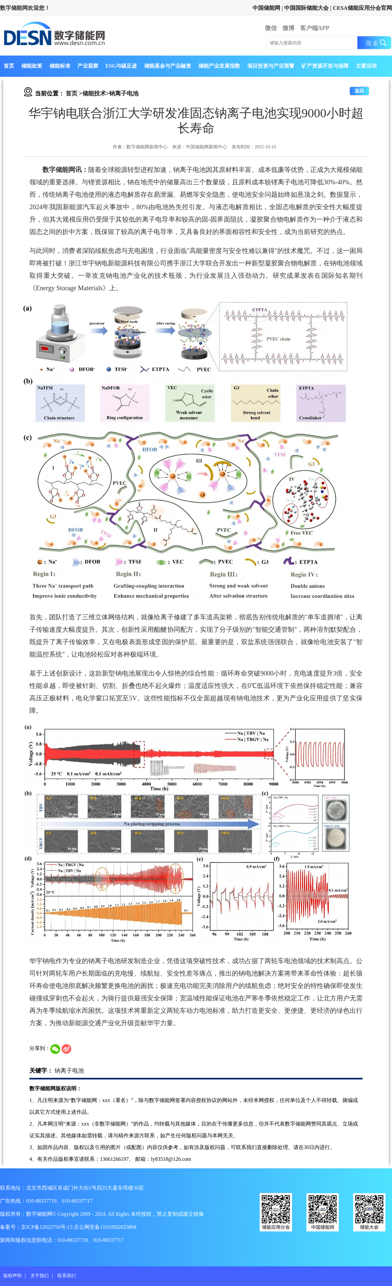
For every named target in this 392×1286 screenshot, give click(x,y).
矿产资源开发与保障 (325, 66)
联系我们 (66, 1275)
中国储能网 (266, 8)
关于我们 (39, 1275)
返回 (359, 91)
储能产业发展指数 (219, 66)
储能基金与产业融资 (167, 66)
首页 (9, 66)
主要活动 (366, 66)
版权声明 (12, 1275)
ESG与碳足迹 (121, 66)
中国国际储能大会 (306, 8)
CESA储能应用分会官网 (362, 8)
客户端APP (314, 28)
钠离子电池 (124, 93)
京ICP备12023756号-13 (47, 1227)
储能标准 (59, 66)
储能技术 (94, 93)
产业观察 (87, 66)
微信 (271, 28)
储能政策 (31, 66)
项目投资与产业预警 (270, 66)
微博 (288, 28)
